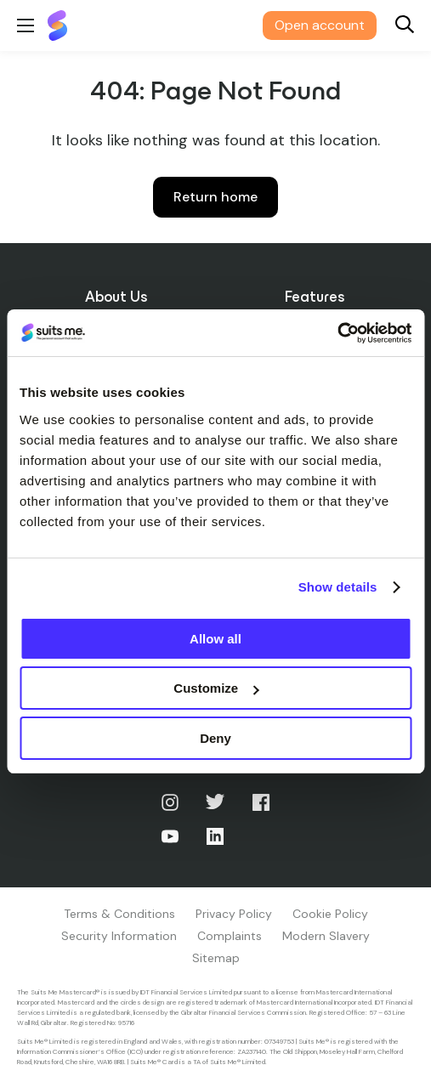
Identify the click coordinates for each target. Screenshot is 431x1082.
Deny (215, 738)
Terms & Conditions (119, 914)
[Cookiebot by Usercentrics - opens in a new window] (337, 333)
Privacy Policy (234, 914)
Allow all (215, 639)
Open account (320, 25)
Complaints (229, 936)
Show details (337, 587)
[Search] (404, 26)
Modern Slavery (326, 936)
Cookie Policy (330, 914)
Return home (215, 197)
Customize (215, 688)
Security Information (119, 936)
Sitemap (216, 958)
